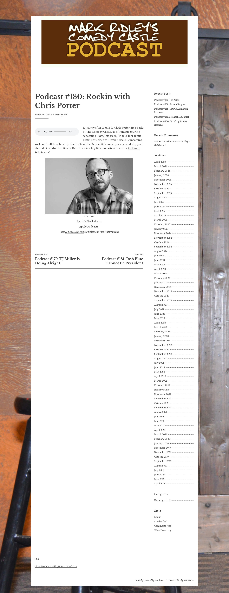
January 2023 (161, 336)
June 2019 (159, 474)
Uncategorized (162, 500)
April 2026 (160, 162)
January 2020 (161, 443)
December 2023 (162, 287)
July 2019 (159, 470)
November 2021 (162, 398)
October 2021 (161, 403)
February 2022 (162, 385)
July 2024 (159, 255)
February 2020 (162, 439)
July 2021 (159, 416)
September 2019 (162, 461)
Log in (157, 517)
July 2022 (159, 363)
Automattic (189, 580)
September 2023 (163, 300)
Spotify (81, 221)
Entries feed (160, 521)
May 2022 (159, 372)
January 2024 (161, 282)
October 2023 (161, 296)
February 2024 (162, 278)
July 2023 (159, 309)
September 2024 (163, 246)
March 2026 (160, 166)
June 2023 (159, 314)
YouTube (92, 221)
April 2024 (160, 269)
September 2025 (163, 193)
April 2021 (159, 430)
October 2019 (161, 457)
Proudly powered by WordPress (150, 580)
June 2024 (159, 260)
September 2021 (162, 407)
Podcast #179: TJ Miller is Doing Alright (62, 259)
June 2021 (159, 421)
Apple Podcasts (88, 226)
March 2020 (161, 434)
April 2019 (159, 483)
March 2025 (160, 220)
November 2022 (163, 345)
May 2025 (159, 211)
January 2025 (161, 229)
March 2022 (160, 381)
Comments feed (162, 526)
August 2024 (161, 251)
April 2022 (160, 376)
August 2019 (160, 465)
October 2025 (161, 188)
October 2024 (161, 242)
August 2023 (161, 305)
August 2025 (160, 197)
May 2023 (159, 318)
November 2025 (163, 184)
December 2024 (162, 233)
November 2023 (163, 291)
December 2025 (162, 179)
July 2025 (159, 202)
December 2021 (162, 394)
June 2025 (159, 206)
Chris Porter (122, 127)
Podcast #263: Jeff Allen (166, 100)
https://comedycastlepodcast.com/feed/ (56, 566)
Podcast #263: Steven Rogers (169, 104)
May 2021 (159, 425)
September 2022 (163, 354)
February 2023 (162, 331)
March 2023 (160, 327)
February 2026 (162, 171)
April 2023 (160, 322)
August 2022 (161, 358)
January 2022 (161, 389)
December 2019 (162, 448)
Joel (65, 114)
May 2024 (159, 264)
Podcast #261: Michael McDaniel (171, 117)
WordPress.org (162, 530)
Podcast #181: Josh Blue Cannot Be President (116, 259)
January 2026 (161, 175)
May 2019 (159, 479)
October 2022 (161, 349)
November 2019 (162, 452)
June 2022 (159, 367)
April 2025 (160, 215)
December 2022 (162, 340)
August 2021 (160, 412)
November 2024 (163, 238)
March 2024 (160, 273)
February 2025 (162, 224)
